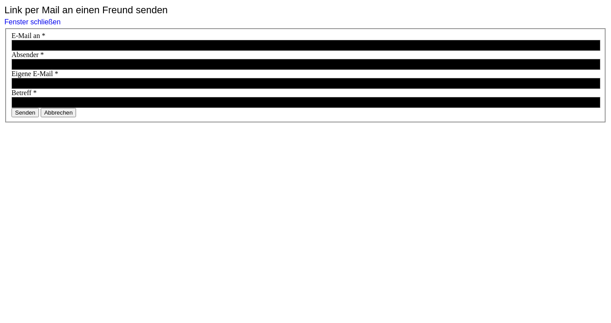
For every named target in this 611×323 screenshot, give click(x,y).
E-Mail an (28, 35)
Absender (27, 54)
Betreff (24, 92)
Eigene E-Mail (34, 73)
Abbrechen (58, 112)
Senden (25, 112)
